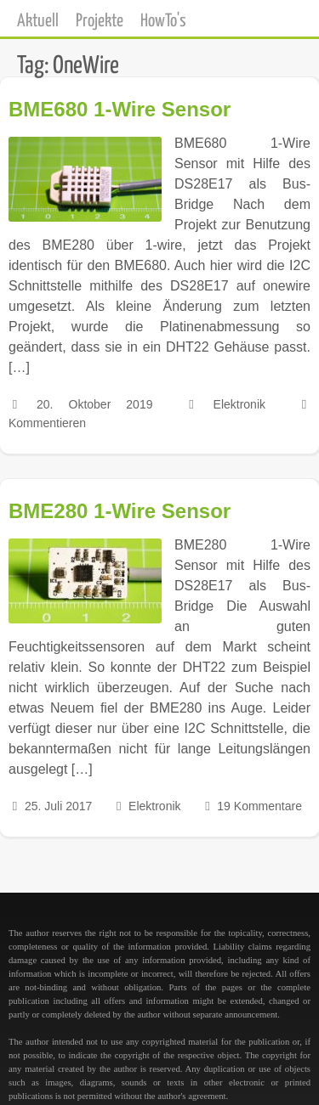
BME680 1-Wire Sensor (120, 109)
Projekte (99, 21)
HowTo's (163, 21)
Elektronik (239, 404)
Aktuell (38, 21)
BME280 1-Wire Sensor (120, 510)
